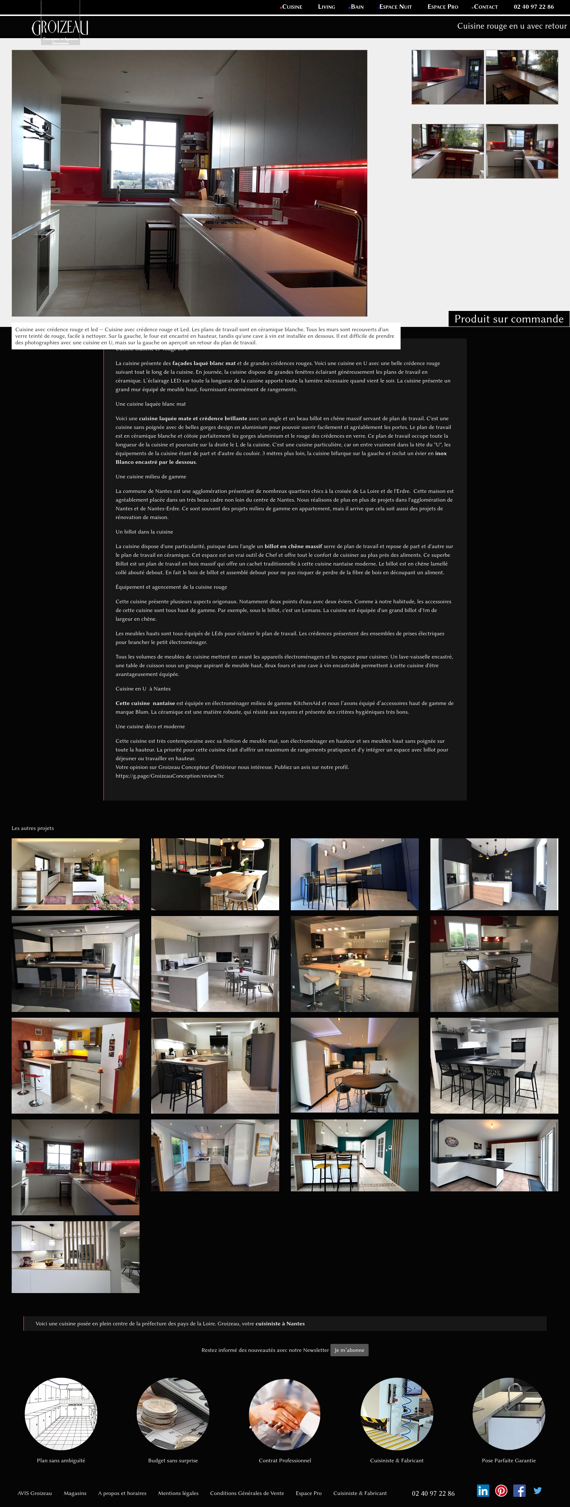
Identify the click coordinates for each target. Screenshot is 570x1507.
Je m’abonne (349, 1350)
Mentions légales (178, 1493)
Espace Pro (443, 6)
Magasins (75, 1493)
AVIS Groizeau (34, 1493)
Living (327, 6)
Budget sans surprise (173, 1421)
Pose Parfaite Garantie (509, 1421)
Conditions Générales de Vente (247, 1493)
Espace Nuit (396, 6)
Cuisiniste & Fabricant (397, 1421)
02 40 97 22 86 (534, 6)
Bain (357, 6)
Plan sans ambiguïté (61, 1421)
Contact (486, 6)
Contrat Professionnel (285, 1421)
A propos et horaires (122, 1493)
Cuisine (292, 6)
